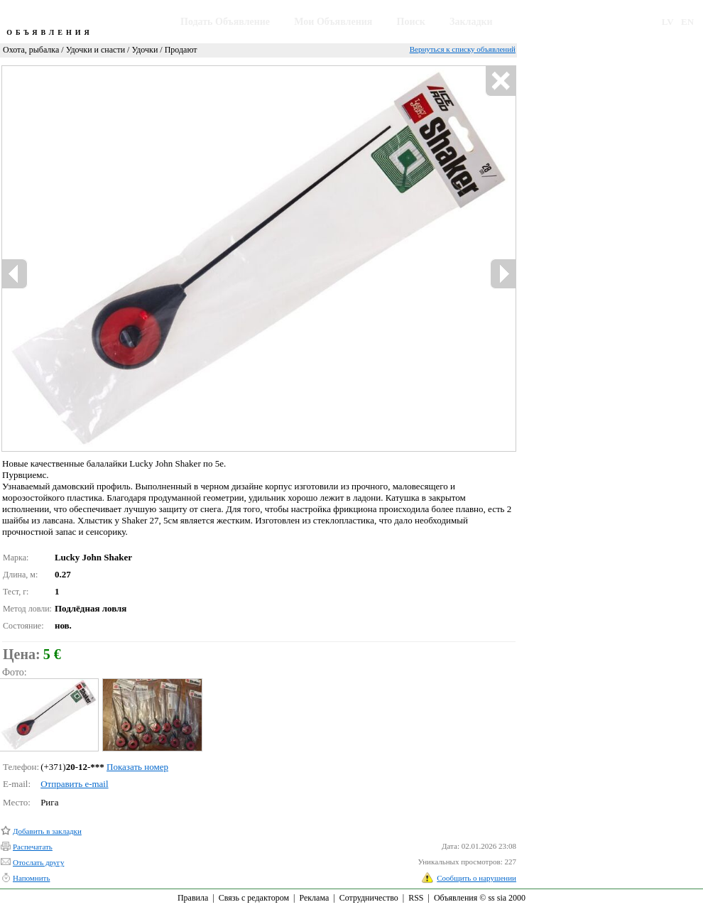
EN (687, 21)
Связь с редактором (254, 898)
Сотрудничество (368, 898)
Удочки (144, 50)
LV (668, 21)
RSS (415, 898)
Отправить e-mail (74, 783)
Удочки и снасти (95, 50)
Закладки (471, 21)
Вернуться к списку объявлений (463, 49)
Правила (193, 898)
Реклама (314, 898)
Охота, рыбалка (31, 50)
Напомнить (31, 878)
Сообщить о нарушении (476, 878)
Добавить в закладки (47, 831)
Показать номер (137, 766)
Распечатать (33, 846)
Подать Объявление (225, 21)
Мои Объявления (333, 21)
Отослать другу (38, 862)
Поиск (411, 21)
